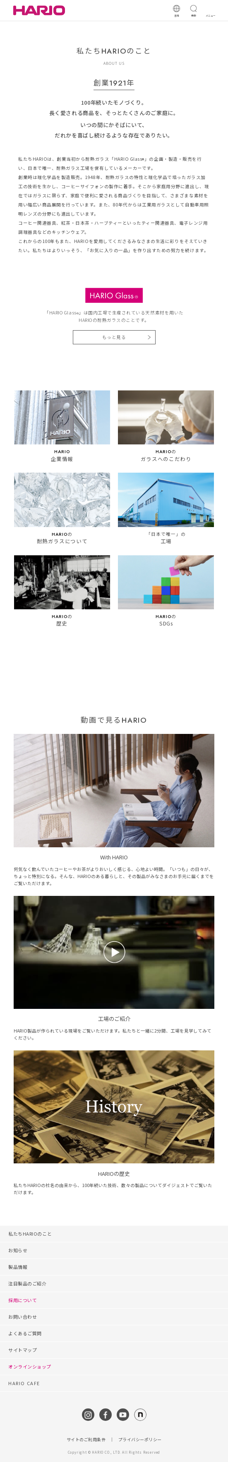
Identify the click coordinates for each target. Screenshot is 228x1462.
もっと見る (114, 337)
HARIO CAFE (24, 1383)
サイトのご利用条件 (86, 1439)
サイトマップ (22, 1350)
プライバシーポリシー (140, 1439)
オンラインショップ (29, 1366)
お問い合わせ (22, 1316)
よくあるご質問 (25, 1333)
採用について (22, 1300)
